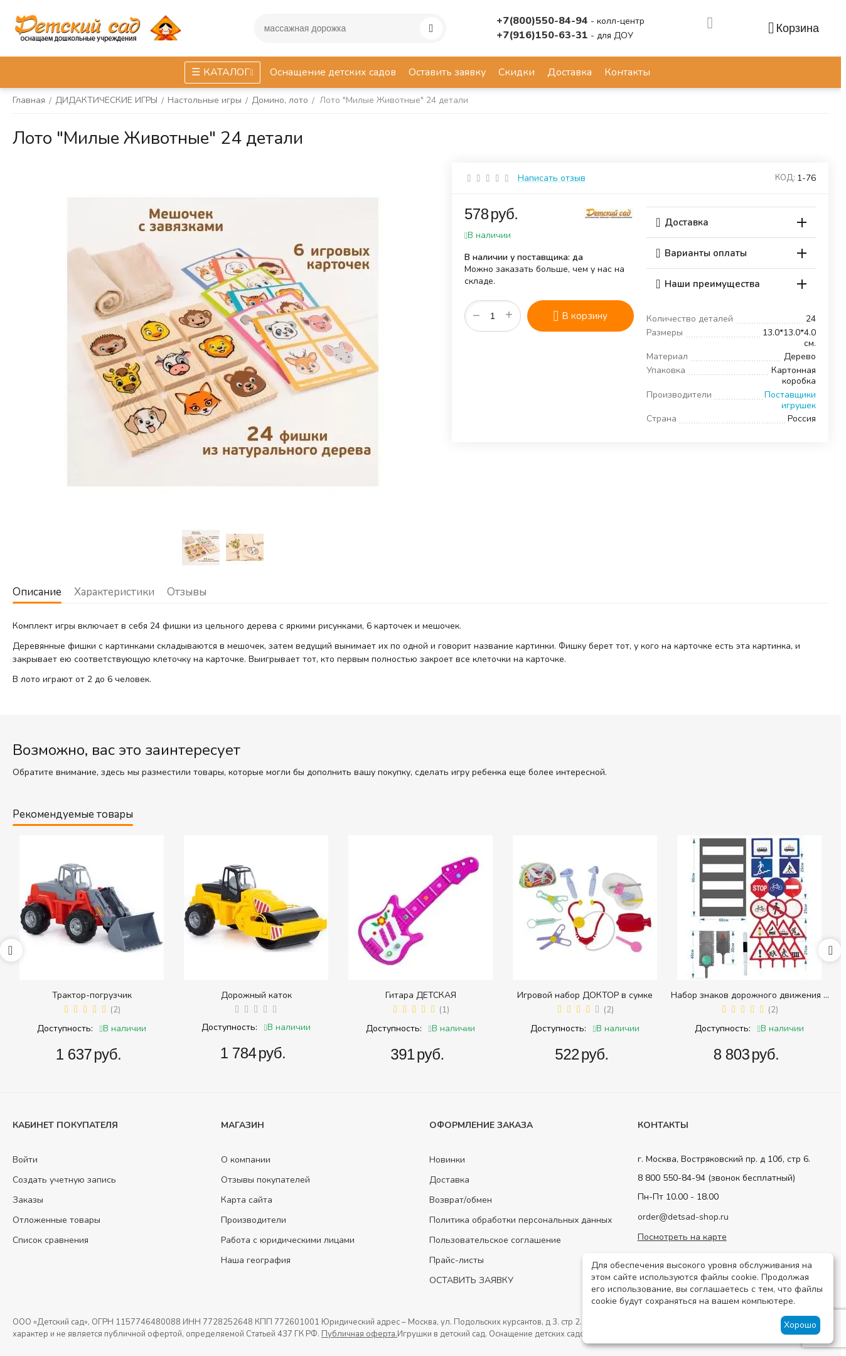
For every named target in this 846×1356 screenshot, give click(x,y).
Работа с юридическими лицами (288, 1240)
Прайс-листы (456, 1260)
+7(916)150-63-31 (543, 35)
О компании (245, 1160)
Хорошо (800, 1325)
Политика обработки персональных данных (520, 1220)
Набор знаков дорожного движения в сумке (749, 995)
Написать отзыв (552, 178)
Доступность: (65, 1028)
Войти (25, 1160)
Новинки (447, 1160)
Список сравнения (50, 1240)
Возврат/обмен (460, 1200)
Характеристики (114, 592)
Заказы (28, 1200)
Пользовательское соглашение (495, 1240)
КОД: (785, 177)
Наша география (256, 1260)
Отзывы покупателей (265, 1180)
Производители (253, 1220)
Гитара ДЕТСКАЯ (420, 995)
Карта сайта (246, 1200)
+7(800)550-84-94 (543, 21)
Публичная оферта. (359, 1334)
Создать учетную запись (64, 1180)
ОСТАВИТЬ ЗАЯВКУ (471, 1280)
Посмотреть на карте (682, 1237)
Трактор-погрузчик (92, 995)
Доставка (449, 1180)
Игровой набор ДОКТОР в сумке (585, 995)
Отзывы (186, 592)
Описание (37, 592)
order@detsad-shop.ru (683, 1217)
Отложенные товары (56, 1220)
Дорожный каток (256, 995)
